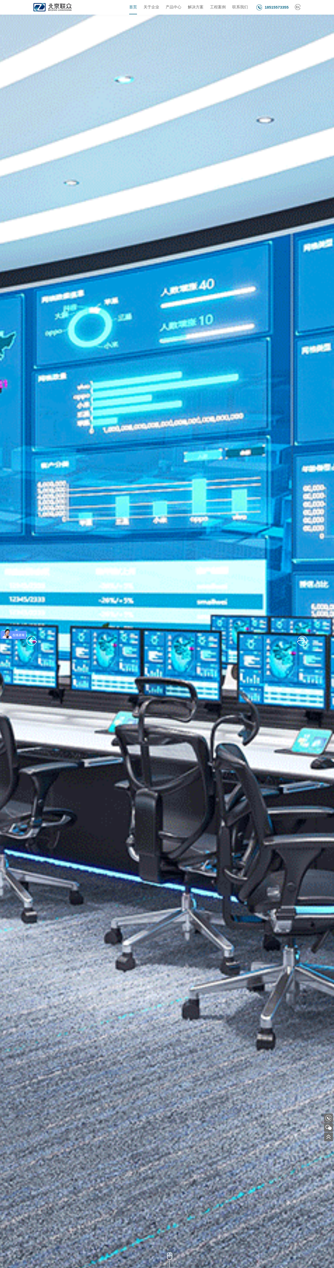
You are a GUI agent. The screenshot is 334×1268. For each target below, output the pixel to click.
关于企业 (151, 7)
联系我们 (240, 7)
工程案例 (218, 7)
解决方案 (196, 7)
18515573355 (277, 7)
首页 (133, 7)
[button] (32, 641)
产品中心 (173, 7)
